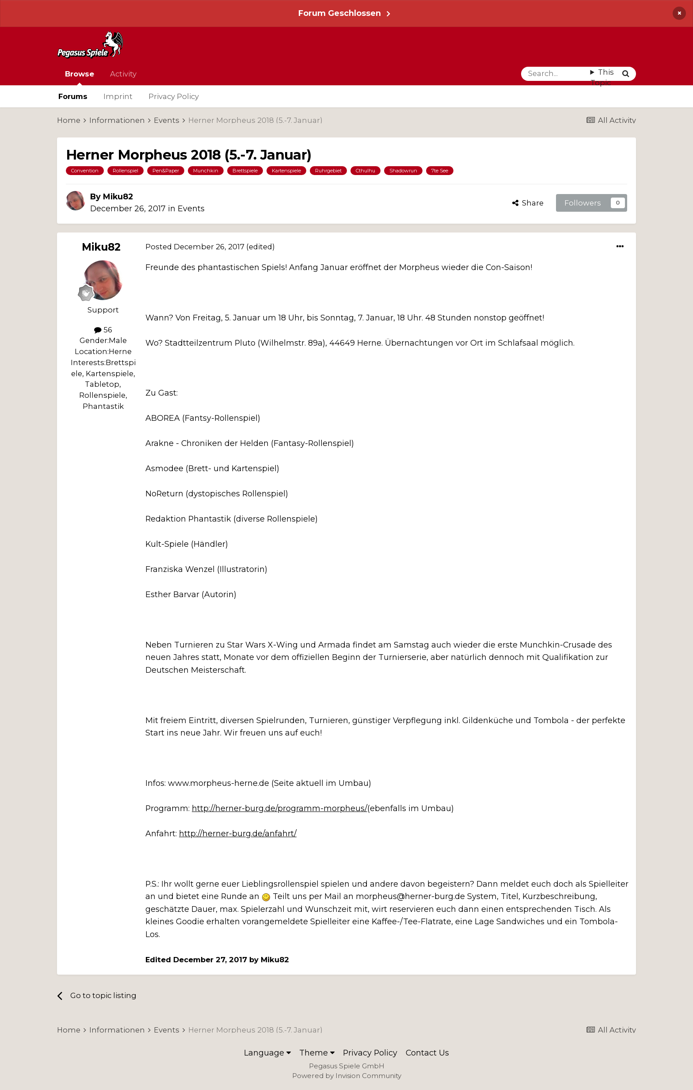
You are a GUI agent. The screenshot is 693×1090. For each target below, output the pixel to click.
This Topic (602, 78)
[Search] (555, 74)
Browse (79, 77)
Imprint (118, 96)
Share (528, 202)
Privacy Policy (173, 96)
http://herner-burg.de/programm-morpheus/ (279, 808)
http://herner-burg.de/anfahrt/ (238, 833)
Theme (317, 1052)
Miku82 (118, 196)
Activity (123, 73)
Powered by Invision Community (346, 1075)
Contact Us (427, 1052)
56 (103, 329)
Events (191, 208)
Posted (194, 246)
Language (267, 1052)
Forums (73, 96)
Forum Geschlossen (339, 13)
